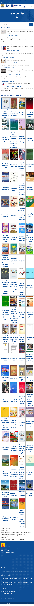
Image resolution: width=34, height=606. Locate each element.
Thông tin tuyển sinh (7, 593)
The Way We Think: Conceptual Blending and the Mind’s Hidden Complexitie (29, 400)
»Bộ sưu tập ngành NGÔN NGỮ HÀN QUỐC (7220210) (13, 539)
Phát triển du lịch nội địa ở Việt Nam (22, 424)
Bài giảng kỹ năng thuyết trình (5, 165)
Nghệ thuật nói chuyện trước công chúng (5, 139)
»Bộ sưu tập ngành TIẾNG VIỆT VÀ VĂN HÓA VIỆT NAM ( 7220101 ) (16, 532)
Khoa (13, 0)
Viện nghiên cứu (4, 2)
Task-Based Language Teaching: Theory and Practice (22, 400)
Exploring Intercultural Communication (30, 379)
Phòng (8, 0)
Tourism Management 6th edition (14, 448)
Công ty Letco (12, 2)
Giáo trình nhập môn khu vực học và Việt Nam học (22, 238)
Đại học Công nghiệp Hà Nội (9, 591)
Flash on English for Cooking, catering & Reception (14, 424)
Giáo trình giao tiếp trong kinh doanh (5, 189)
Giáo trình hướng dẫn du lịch (29, 287)
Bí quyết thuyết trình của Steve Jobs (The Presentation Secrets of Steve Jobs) (21, 189)
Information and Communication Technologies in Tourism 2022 (14, 473)
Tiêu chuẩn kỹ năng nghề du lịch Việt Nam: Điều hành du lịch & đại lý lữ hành (21, 448)
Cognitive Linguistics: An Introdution (14, 399)
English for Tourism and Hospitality (30, 189)
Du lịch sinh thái (30, 261)
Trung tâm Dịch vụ (29, 0)
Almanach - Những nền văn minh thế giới (14, 113)
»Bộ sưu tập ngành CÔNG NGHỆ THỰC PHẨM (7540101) (14, 534)
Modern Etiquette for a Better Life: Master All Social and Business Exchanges (21, 473)
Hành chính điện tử (7, 595)
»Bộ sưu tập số (4, 530)
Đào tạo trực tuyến (7, 597)
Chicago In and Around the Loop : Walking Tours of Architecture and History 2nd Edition (5, 261)
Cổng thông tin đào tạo (8, 598)
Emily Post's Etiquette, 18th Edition (29, 472)
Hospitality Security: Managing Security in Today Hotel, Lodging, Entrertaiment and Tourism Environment (13, 315)
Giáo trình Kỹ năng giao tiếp (22, 379)
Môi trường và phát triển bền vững (29, 214)
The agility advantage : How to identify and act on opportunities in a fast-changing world (21, 287)
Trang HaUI (3, 0)
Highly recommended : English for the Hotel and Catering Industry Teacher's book (5, 424)
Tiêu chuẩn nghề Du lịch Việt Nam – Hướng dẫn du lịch (5, 113)
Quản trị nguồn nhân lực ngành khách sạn (5, 379)
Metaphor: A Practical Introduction (5, 399)
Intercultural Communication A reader (5, 214)
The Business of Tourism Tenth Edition (5, 494)
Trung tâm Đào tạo (20, 0)
